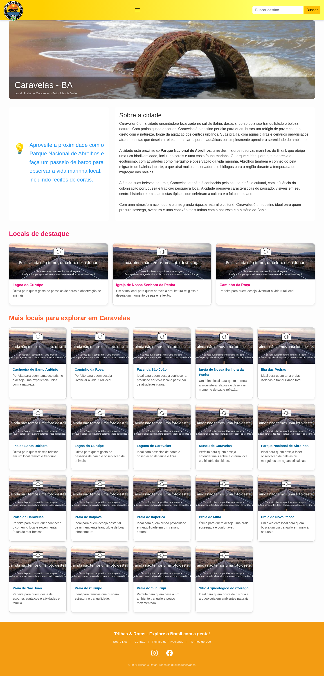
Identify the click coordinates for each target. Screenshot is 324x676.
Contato (140, 641)
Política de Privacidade (167, 641)
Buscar (312, 10)
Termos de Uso (200, 641)
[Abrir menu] (137, 10)
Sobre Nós (120, 641)
